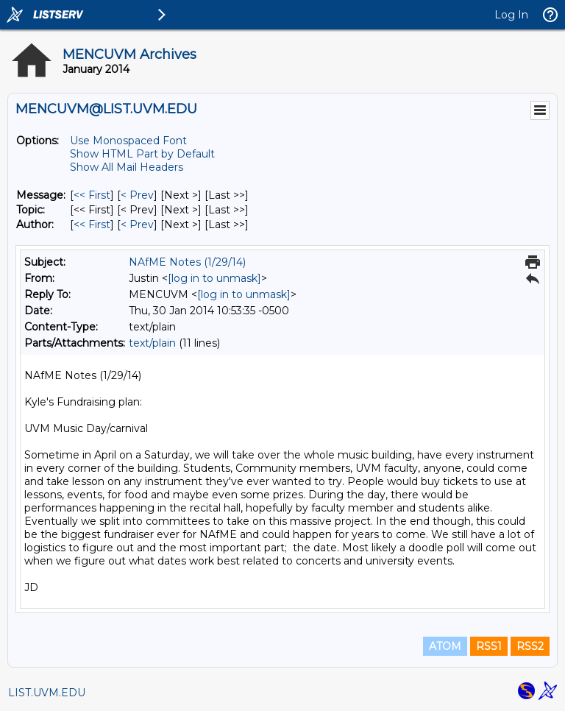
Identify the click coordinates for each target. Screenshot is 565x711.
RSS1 (489, 646)
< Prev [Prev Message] (137, 195)
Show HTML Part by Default (142, 153)
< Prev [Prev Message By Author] (137, 224)
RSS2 (530, 646)
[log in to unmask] (214, 278)
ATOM (445, 646)
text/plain (152, 343)
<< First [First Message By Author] (92, 224)
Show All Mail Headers (126, 167)
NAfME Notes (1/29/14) (187, 262)
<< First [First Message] (92, 195)
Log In (511, 14)
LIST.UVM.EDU (46, 692)
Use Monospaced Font (128, 140)
